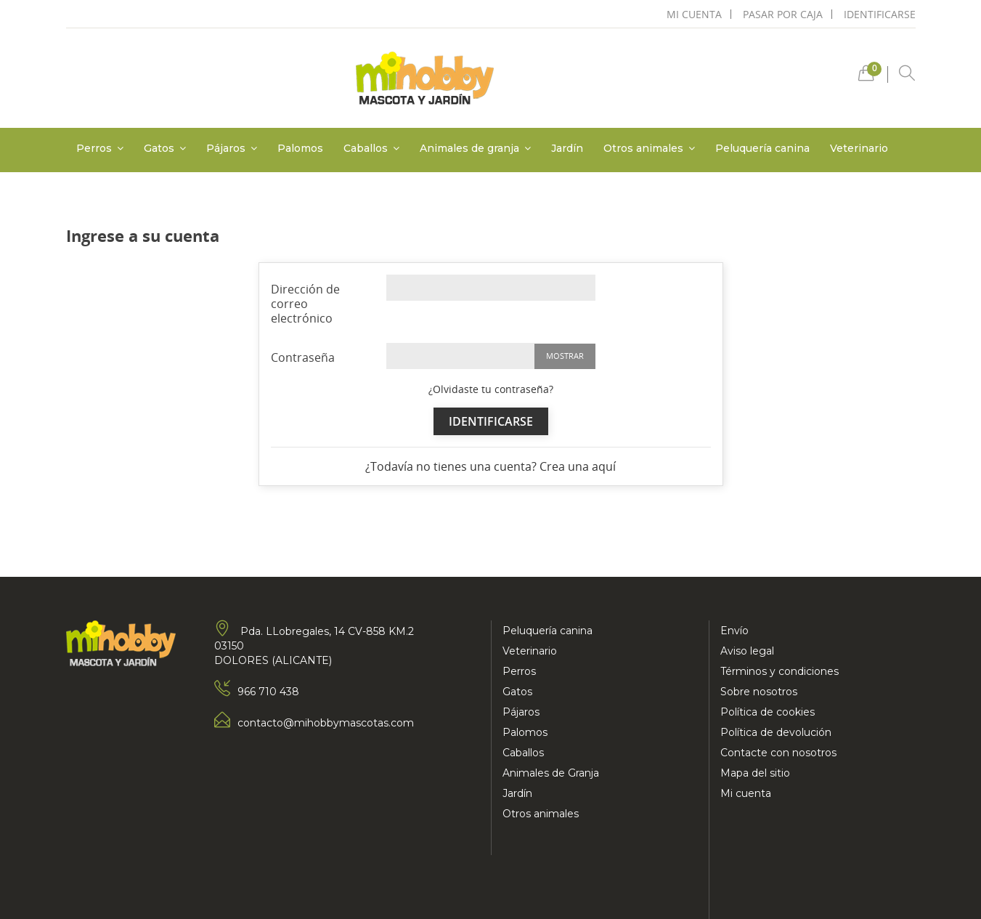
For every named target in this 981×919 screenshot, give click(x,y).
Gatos (517, 691)
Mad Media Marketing (212, 893)
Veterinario (529, 650)
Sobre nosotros (758, 691)
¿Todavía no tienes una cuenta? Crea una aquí (490, 466)
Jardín (517, 793)
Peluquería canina (547, 630)
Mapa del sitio (755, 773)
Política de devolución (775, 732)
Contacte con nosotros (778, 752)
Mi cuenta (745, 793)
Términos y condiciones (779, 671)
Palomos (525, 732)
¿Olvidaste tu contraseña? (490, 389)
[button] (866, 76)
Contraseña (303, 357)
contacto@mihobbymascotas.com (325, 722)
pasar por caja (783, 14)
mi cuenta (694, 14)
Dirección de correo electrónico (305, 303)
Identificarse (880, 14)
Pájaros (521, 711)
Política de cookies (767, 711)
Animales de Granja (550, 773)
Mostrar (565, 355)
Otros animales (540, 813)
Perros (519, 671)
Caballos (523, 752)
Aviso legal (747, 650)
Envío (734, 630)
